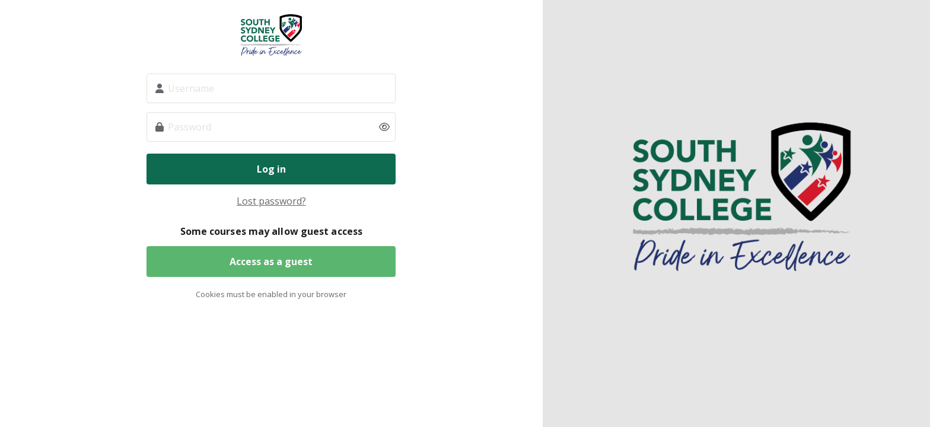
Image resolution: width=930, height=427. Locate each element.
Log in (271, 169)
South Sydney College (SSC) (271, 35)
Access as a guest (271, 261)
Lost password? (271, 201)
